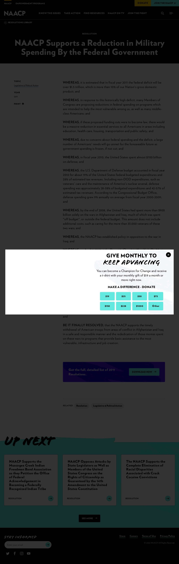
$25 (124, 296)
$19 (107, 296)
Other (155, 305)
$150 (107, 305)
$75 (156, 296)
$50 (139, 296)
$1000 (139, 305)
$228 (123, 305)
